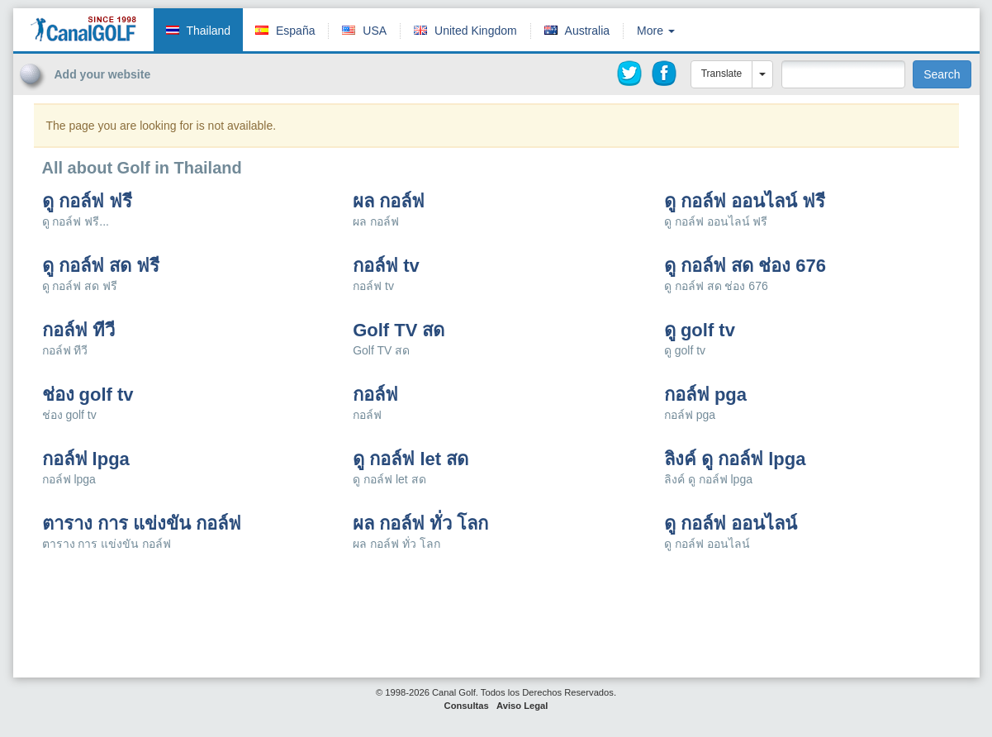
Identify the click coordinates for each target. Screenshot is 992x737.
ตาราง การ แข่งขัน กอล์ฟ (141, 524)
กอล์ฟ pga (705, 395)
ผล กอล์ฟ (389, 202)
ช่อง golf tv (88, 395)
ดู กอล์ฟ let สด (410, 459)
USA (375, 30)
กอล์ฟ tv (386, 266)
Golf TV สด (398, 330)
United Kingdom (475, 30)
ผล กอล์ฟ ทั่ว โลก (420, 524)
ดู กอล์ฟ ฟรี (87, 202)
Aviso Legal (522, 706)
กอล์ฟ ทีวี (78, 330)
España (295, 30)
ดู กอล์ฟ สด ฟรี (100, 266)
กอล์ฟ (375, 395)
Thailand (208, 30)
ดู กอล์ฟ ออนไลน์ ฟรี (744, 202)
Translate (722, 73)
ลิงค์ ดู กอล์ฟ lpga (735, 459)
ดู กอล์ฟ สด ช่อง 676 (745, 266)
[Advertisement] (860, 114)
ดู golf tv (699, 330)
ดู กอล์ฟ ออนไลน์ (730, 524)
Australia (587, 30)
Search (941, 74)
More (656, 30)
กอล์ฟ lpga (86, 459)
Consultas (466, 706)
